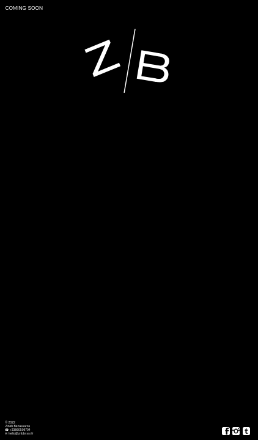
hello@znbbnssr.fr (21, 433)
